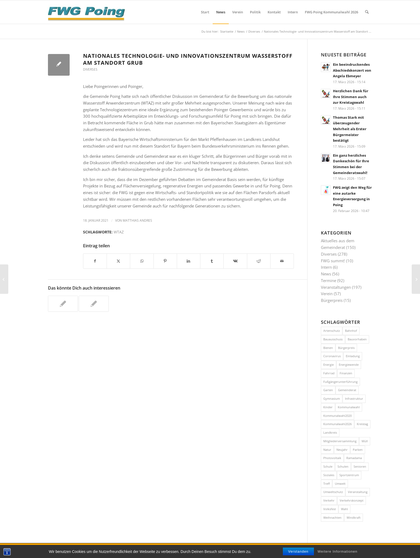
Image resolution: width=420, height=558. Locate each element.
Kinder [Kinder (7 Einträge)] (328, 407)
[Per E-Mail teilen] (282, 261)
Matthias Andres (137, 220)
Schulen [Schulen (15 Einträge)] (343, 466)
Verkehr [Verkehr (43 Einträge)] (329, 500)
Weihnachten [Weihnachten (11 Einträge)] (332, 517)
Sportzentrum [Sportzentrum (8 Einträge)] (349, 475)
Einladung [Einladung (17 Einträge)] (353, 356)
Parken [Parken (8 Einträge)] (358, 450)
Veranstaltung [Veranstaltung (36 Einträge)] (358, 492)
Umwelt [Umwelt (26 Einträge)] (340, 484)
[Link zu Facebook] (360, 550)
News (326, 273)
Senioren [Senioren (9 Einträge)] (360, 466)
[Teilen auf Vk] (235, 261)
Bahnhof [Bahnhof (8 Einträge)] (351, 331)
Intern (326, 267)
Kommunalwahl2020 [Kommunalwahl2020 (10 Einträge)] (337, 416)
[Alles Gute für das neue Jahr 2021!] (4, 279)
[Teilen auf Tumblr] (211, 261)
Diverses (90, 69)
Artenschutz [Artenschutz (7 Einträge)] (331, 331)
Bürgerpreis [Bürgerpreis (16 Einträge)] (346, 348)
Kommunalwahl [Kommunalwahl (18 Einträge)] (349, 407)
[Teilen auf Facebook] (95, 261)
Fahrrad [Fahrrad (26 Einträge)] (329, 373)
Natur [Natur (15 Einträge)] (327, 450)
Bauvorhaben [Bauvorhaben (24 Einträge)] (357, 339)
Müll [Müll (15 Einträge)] (365, 441)
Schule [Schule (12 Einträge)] (327, 466)
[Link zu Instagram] (368, 550)
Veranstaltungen (336, 287)
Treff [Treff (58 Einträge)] (326, 484)
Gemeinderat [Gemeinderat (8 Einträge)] (347, 390)
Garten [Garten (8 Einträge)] (328, 390)
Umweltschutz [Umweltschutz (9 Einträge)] (333, 492)
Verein (327, 293)
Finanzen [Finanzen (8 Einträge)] (346, 373)
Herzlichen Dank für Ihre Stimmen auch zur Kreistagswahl (350, 96)
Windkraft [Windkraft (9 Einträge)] (354, 517)
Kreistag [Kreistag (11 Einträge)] (362, 424)
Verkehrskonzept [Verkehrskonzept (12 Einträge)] (351, 500)
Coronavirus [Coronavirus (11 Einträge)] (332, 356)
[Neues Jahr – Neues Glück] (416, 279)
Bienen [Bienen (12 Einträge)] (328, 348)
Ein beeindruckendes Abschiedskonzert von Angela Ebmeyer (352, 70)
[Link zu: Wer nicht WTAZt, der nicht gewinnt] (63, 304)
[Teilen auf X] (118, 261)
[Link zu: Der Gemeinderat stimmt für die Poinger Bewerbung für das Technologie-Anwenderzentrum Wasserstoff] (94, 304)
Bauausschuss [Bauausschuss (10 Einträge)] (333, 339)
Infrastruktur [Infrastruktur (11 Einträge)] (354, 399)
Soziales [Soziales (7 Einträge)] (328, 475)
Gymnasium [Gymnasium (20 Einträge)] (331, 399)
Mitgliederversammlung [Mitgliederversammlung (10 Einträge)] (340, 441)
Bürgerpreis (332, 300)
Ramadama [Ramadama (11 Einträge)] (354, 458)
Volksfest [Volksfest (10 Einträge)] (329, 509)
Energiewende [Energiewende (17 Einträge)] (349, 365)
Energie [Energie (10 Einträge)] (328, 365)
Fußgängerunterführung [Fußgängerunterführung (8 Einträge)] (340, 382)
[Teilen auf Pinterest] (165, 261)
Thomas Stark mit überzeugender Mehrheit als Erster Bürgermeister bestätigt (349, 129)
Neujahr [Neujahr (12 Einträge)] (342, 450)
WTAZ (119, 232)
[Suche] (367, 12)
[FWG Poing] (86, 12)
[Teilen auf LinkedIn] (188, 261)
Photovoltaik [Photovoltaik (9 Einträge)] (332, 458)
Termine (328, 280)
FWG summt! (333, 260)
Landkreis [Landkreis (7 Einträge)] (330, 432)
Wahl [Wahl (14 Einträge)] (344, 509)
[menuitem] (205, 12)
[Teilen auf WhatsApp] (141, 261)
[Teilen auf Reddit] (258, 261)
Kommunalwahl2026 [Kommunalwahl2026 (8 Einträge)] (337, 424)
